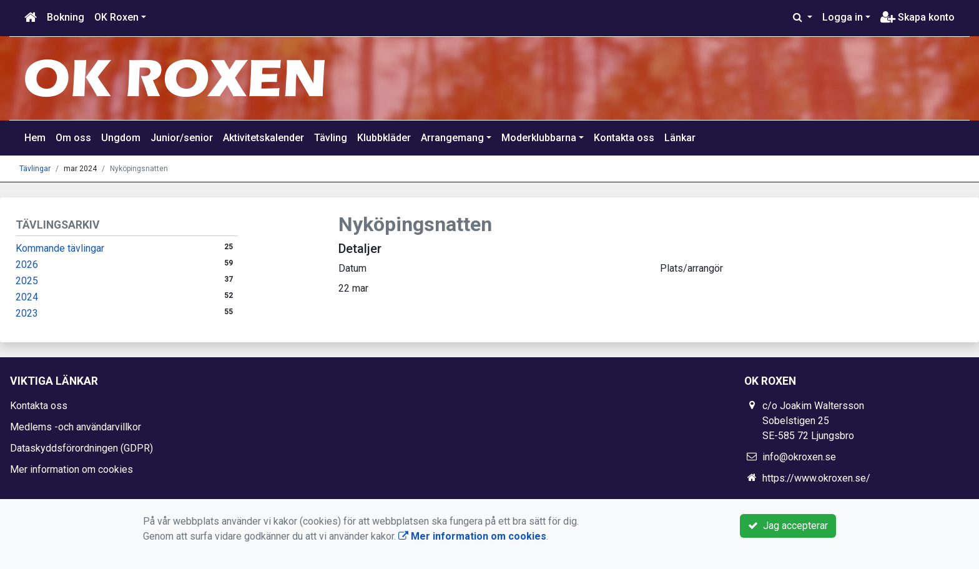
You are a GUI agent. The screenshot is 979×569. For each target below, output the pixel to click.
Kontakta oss (624, 138)
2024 (27, 297)
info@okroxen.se (799, 457)
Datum (352, 268)
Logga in (842, 17)
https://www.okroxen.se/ (816, 478)
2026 (27, 264)
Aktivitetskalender (263, 138)
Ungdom (120, 138)
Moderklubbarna (538, 138)
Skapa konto (917, 17)
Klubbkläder (384, 138)
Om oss (73, 138)
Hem (35, 138)
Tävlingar (35, 168)
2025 (27, 281)
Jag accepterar (788, 526)
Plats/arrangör (691, 268)
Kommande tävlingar (60, 248)
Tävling (330, 138)
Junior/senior (181, 138)
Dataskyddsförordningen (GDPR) (81, 448)
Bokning (65, 17)
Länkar (680, 138)
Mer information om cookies (71, 469)
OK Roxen (116, 17)
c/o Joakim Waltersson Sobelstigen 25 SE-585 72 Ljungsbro (813, 421)
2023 (27, 313)
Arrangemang (452, 138)
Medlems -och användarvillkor (75, 427)
